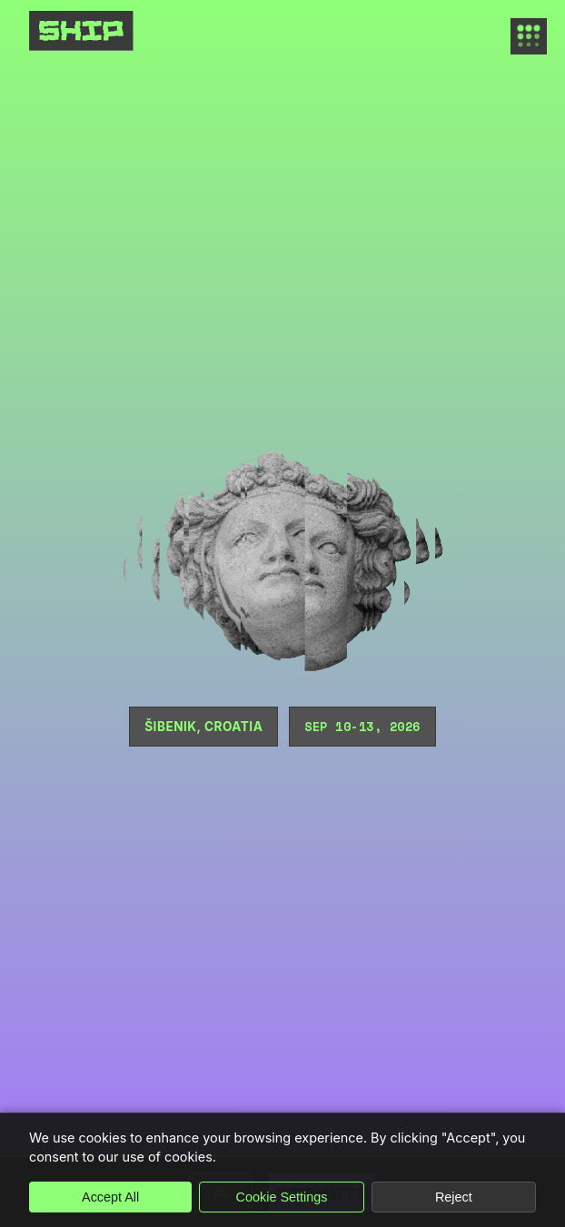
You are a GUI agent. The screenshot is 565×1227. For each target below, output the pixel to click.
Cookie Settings (282, 1197)
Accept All (110, 1197)
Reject (453, 1197)
